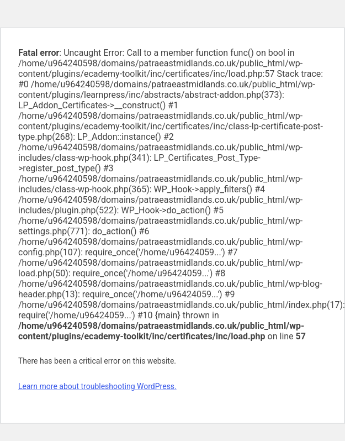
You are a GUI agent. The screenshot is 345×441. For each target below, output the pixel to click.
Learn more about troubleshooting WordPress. (97, 386)
